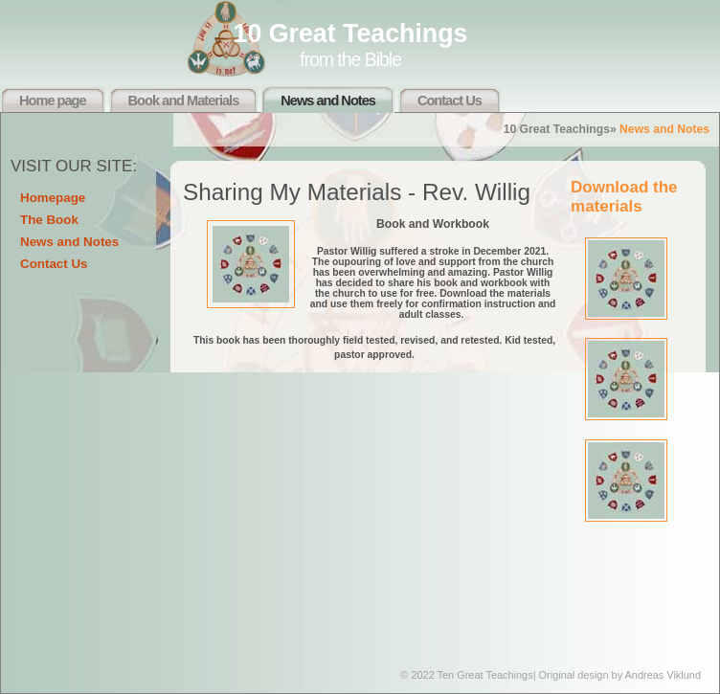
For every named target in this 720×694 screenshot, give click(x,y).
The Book (49, 220)
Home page (52, 100)
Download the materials (624, 196)
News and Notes (328, 100)
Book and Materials (183, 100)
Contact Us (449, 100)
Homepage (52, 197)
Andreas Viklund (663, 675)
